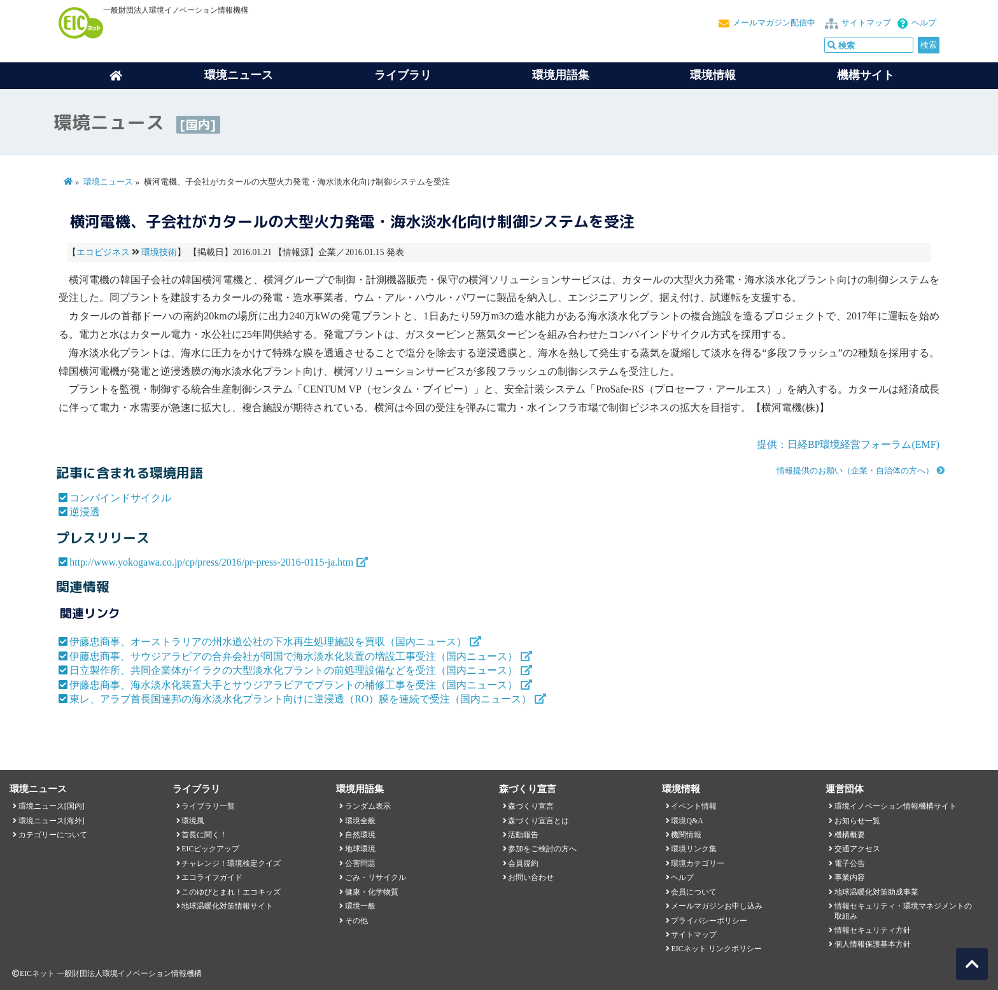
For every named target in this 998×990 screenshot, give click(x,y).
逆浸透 (84, 511)
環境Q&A (687, 820)
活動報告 (523, 834)
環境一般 (360, 906)
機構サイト (865, 75)
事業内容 (849, 877)
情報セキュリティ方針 (872, 930)
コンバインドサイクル (120, 497)
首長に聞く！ (204, 834)
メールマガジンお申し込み (717, 906)
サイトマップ (866, 22)
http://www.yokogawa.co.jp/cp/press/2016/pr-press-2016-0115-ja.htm (211, 562)
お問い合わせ (531, 877)
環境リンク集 (694, 848)
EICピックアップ (210, 848)
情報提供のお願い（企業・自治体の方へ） (855, 470)
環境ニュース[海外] (51, 820)
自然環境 (360, 834)
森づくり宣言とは (538, 820)
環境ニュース (108, 182)
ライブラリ (403, 75)
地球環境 (360, 848)
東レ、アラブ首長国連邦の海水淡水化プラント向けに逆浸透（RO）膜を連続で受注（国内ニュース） (300, 699)
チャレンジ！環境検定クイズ (231, 863)
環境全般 (360, 820)
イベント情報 (694, 806)
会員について (694, 892)
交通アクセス (857, 848)
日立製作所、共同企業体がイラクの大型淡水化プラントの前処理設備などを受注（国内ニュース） (293, 670)
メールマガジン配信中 (774, 22)
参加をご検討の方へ (542, 848)
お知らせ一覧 (857, 820)
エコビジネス (103, 252)
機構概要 (849, 834)
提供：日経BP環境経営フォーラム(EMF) (848, 444)
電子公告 (849, 863)
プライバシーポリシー (709, 920)
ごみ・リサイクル (375, 877)
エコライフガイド (211, 877)
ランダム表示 (368, 806)
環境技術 (159, 252)
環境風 (192, 820)
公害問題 (360, 863)
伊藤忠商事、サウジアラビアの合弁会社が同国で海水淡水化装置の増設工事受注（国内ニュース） (293, 656)
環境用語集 (560, 75)
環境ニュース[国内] (51, 806)
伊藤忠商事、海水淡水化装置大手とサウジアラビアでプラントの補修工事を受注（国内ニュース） (293, 685)
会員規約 (523, 863)
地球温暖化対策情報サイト (227, 906)
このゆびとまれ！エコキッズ (231, 892)
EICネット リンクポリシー (716, 948)
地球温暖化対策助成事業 (876, 892)
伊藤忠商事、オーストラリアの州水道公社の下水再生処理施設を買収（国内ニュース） (268, 641)
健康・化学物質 (371, 892)
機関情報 (686, 834)
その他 (356, 920)
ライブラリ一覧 (208, 806)
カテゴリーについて (52, 834)
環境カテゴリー (697, 863)
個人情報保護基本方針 (872, 944)
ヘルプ (923, 22)
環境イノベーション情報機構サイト (895, 806)
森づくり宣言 (531, 806)
